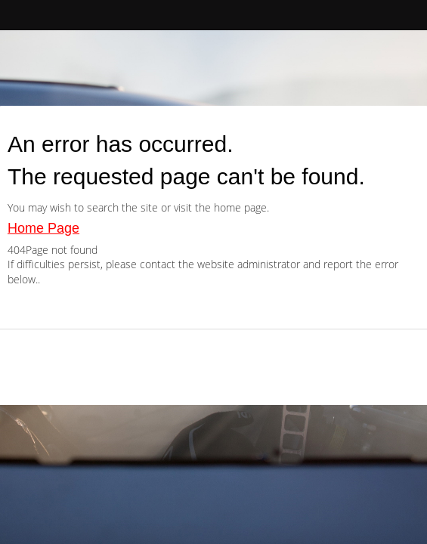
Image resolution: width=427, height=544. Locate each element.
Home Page (43, 228)
